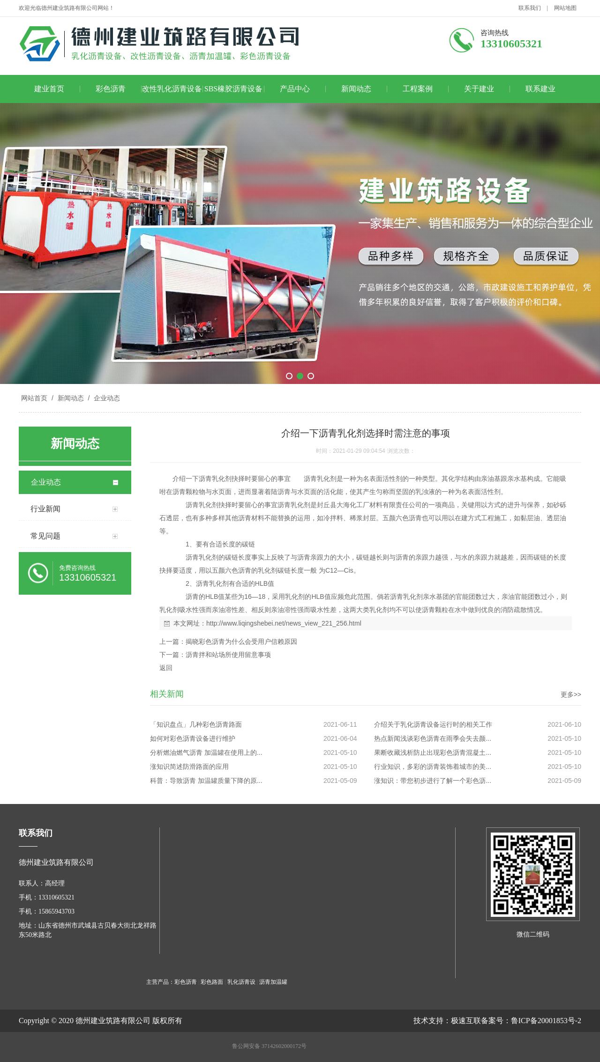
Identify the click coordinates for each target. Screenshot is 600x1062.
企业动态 (106, 398)
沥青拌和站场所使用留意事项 (228, 654)
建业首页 (49, 89)
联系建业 (540, 89)
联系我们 (529, 8)
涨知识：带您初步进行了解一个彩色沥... (432, 780)
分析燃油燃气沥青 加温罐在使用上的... (206, 752)
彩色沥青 (111, 89)
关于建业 (479, 89)
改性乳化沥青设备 (172, 89)
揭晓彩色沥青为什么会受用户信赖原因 (241, 641)
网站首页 (34, 398)
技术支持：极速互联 (447, 1021)
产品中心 (295, 89)
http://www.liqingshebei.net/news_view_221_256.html (283, 623)
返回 (165, 667)
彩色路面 (212, 982)
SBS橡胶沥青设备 (233, 89)
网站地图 (565, 8)
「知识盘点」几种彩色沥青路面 (196, 724)
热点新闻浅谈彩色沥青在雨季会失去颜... (432, 738)
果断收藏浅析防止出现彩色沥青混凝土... (432, 752)
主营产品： (160, 982)
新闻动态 (356, 89)
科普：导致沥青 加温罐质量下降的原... (206, 780)
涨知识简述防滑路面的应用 (189, 766)
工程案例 (418, 89)
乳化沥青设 (241, 982)
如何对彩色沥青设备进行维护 (192, 738)
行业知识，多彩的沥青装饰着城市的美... (432, 766)
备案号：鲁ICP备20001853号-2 (531, 1021)
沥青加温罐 (273, 982)
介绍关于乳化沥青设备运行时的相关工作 (433, 724)
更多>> (571, 694)
